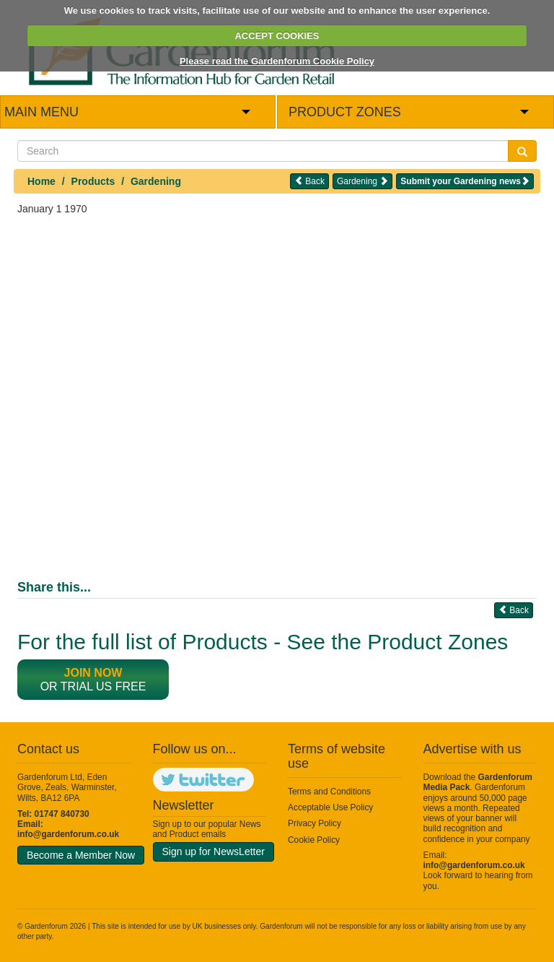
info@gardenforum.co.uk (68, 834)
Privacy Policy (314, 823)
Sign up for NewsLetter (213, 851)
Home (41, 181)
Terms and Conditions (329, 791)
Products (93, 181)
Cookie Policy (314, 840)
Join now (93, 673)
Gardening (156, 181)
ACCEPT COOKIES (276, 35)
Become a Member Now (81, 855)
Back (309, 181)
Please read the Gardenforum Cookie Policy (277, 61)
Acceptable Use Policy (330, 807)
